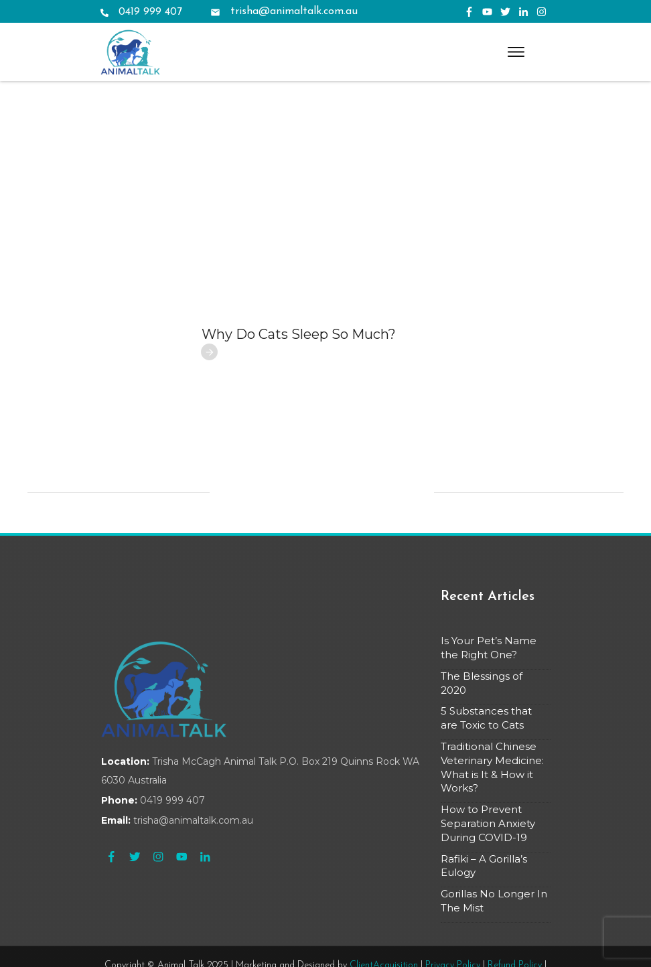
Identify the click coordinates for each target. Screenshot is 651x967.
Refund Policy (515, 902)
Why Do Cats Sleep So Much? (299, 271)
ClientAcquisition (384, 902)
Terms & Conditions (326, 914)
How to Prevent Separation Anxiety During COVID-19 (488, 760)
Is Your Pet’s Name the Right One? (488, 584)
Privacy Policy (452, 902)
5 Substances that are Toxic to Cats (486, 655)
